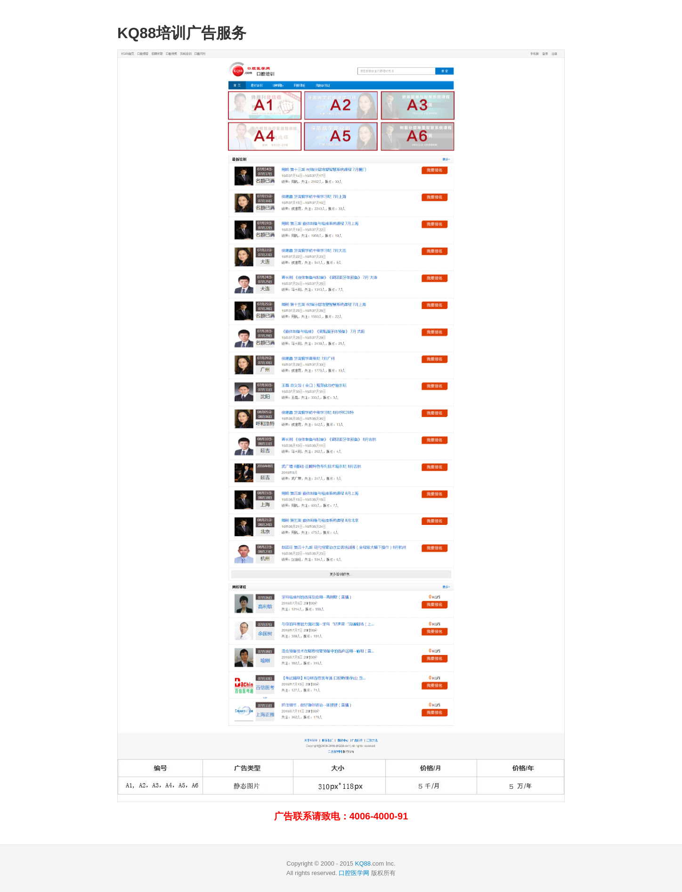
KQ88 (363, 863)
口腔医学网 (354, 872)
